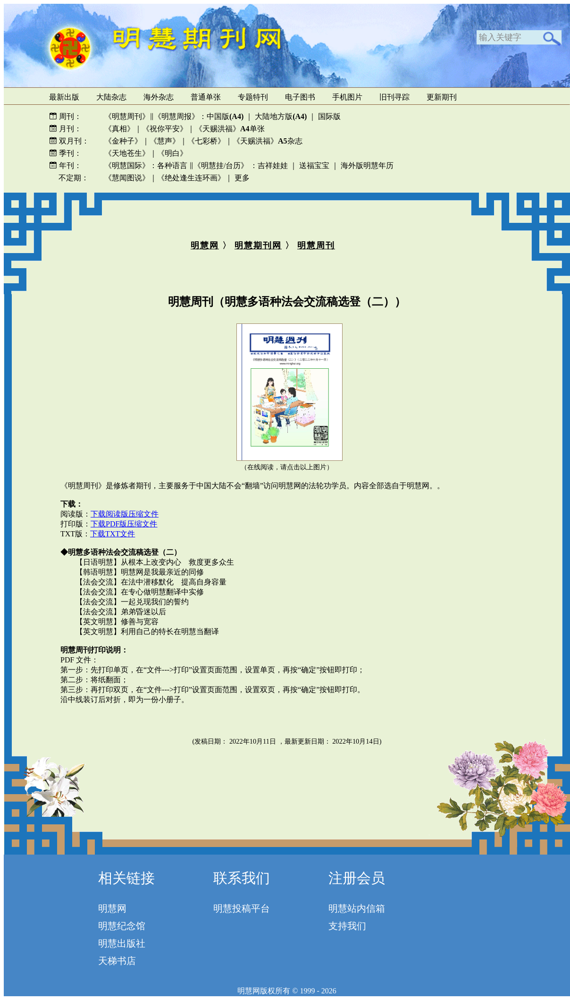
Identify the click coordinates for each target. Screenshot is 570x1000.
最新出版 (64, 97)
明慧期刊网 (258, 245)
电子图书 (300, 97)
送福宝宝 (314, 165)
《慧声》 (165, 141)
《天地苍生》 (127, 153)
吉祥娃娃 (273, 165)
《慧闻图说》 (127, 178)
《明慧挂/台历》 (220, 165)
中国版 (225, 116)
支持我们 (347, 926)
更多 (242, 178)
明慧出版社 (121, 943)
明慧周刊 (316, 245)
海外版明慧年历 (367, 165)
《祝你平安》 (164, 129)
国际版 (329, 116)
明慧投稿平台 (241, 908)
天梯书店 (117, 961)
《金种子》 (123, 141)
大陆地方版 (280, 116)
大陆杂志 (111, 97)
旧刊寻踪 (394, 97)
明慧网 (205, 245)
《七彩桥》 (206, 141)
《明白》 (172, 153)
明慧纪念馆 (121, 926)
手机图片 (347, 97)
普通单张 (206, 97)
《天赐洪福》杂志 (267, 141)
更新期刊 (442, 97)
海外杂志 (158, 97)
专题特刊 (253, 97)
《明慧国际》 (127, 165)
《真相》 (119, 129)
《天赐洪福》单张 (230, 129)
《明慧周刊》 (127, 116)
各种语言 (172, 165)
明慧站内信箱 (356, 908)
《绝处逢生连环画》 (191, 178)
